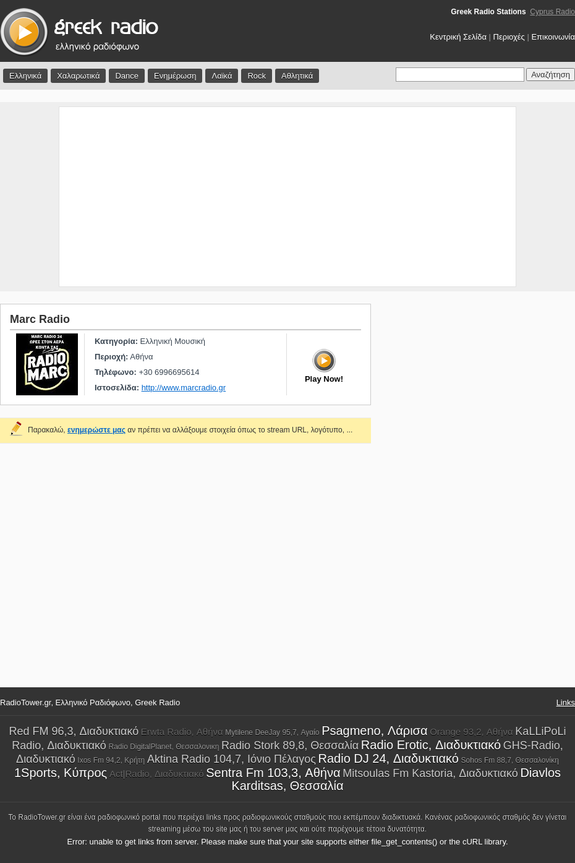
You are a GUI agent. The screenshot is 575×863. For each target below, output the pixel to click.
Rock (256, 75)
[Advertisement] (288, 196)
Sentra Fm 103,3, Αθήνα (273, 772)
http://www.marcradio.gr (184, 387)
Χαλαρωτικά (78, 75)
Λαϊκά (221, 75)
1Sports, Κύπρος (60, 772)
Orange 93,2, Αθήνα (471, 731)
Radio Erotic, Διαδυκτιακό (431, 745)
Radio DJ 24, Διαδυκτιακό (388, 758)
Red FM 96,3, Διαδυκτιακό (74, 731)
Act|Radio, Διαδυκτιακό (156, 773)
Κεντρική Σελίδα (458, 36)
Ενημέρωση (175, 75)
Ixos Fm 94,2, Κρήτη (111, 760)
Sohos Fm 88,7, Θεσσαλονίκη (510, 760)
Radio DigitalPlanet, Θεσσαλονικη (163, 746)
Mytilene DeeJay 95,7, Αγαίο (272, 732)
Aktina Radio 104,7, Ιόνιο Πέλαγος (231, 759)
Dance (126, 75)
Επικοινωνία (553, 36)
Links (565, 702)
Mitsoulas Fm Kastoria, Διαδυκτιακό (430, 773)
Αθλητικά (297, 75)
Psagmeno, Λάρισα (374, 730)
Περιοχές (509, 36)
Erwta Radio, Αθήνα (182, 731)
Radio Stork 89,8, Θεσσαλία (290, 745)
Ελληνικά (25, 75)
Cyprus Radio (552, 11)
